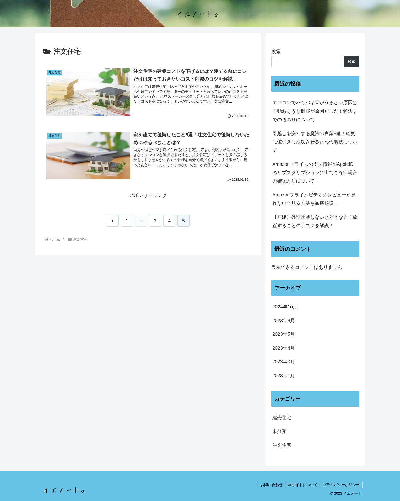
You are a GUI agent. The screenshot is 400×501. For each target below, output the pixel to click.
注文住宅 (281, 445)
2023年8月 (283, 320)
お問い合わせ (272, 485)
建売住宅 (281, 417)
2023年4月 (283, 348)
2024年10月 (285, 307)
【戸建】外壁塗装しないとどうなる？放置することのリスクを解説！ (314, 221)
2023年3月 (283, 361)
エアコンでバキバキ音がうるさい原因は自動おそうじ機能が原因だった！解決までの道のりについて (314, 111)
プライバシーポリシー (341, 485)
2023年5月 (283, 334)
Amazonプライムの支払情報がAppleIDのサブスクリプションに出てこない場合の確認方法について (314, 173)
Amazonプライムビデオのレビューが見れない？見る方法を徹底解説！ (314, 199)
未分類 (279, 431)
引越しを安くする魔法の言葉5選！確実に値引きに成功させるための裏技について (314, 142)
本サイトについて (302, 485)
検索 (276, 51)
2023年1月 (283, 375)
